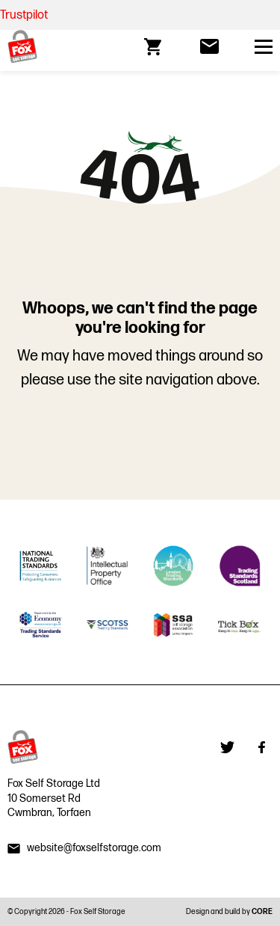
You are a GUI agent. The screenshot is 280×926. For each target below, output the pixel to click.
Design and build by (229, 911)
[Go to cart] (154, 46)
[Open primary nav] (264, 47)
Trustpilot (24, 15)
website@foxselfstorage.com (94, 847)
